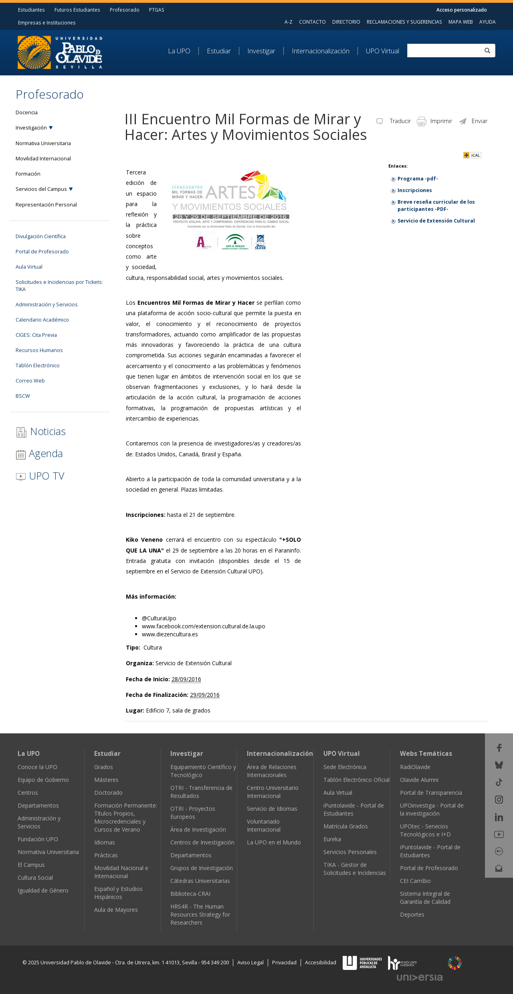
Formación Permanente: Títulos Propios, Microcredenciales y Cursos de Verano (125, 817)
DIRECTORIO (346, 21)
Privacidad (284, 962)
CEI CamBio (415, 881)
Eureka (332, 839)
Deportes (412, 914)
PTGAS (156, 9)
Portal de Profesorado (42, 251)
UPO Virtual (382, 51)
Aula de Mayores (116, 909)
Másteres (106, 779)
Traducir (393, 121)
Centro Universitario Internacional (273, 792)
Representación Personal (46, 204)
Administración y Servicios (47, 304)
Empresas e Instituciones (47, 22)
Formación (28, 173)
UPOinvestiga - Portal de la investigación (432, 809)
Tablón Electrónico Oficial (356, 779)
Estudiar (219, 51)
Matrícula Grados (345, 826)
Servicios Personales (350, 852)
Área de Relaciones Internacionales (272, 771)
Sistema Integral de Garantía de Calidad (425, 897)
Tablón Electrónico (38, 365)
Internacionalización (320, 51)
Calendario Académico (42, 319)
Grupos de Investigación (201, 868)
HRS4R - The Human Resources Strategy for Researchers (200, 914)
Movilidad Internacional (43, 158)
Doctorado (108, 792)
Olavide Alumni (419, 779)
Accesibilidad (320, 962)
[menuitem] (183, 51)
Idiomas (104, 842)
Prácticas (106, 855)
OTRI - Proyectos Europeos (192, 812)
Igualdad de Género (43, 890)
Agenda (39, 453)
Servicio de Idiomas (272, 808)
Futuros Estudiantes (77, 9)
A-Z (289, 21)
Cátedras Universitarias (200, 881)
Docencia (27, 112)
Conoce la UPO (37, 767)
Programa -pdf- (418, 178)
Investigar (261, 51)
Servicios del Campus (41, 189)
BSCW (23, 396)
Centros (28, 792)
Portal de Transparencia (431, 792)
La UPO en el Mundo (274, 842)
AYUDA (487, 21)
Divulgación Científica (41, 236)
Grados (103, 767)
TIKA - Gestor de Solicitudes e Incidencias (354, 869)
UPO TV (40, 475)
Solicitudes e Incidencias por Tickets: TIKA (59, 286)
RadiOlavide (415, 767)
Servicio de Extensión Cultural (436, 220)
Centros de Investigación (202, 842)
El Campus (31, 864)
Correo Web (30, 380)
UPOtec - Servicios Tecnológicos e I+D (425, 830)
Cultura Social (35, 877)
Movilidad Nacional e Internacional (121, 872)
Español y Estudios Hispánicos (118, 893)
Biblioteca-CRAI (190, 893)
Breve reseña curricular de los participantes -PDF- (436, 205)
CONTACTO (312, 21)
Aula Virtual (29, 266)
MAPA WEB (460, 21)
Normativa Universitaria (43, 143)
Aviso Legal (250, 962)
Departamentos (38, 805)
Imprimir (434, 121)
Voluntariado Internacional (264, 825)
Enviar (472, 121)
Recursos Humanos (39, 350)
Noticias (41, 431)
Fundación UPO (38, 839)
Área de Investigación (198, 829)
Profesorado (124, 9)
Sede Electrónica (344, 767)
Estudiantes (31, 9)
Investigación (31, 127)
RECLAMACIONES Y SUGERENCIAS (404, 21)
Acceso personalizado (461, 9)
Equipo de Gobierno (43, 779)
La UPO (179, 51)
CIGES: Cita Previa (36, 335)
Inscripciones (415, 190)
